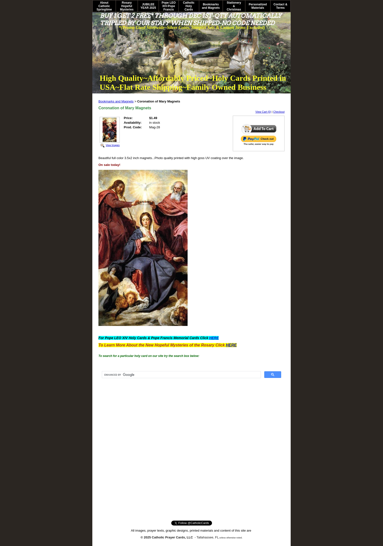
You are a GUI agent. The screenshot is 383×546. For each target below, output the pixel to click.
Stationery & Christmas (234, 6)
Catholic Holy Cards (188, 6)
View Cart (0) (263, 111)
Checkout (279, 111)
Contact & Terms (280, 6)
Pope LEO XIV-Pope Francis (169, 6)
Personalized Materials (258, 6)
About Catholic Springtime (104, 6)
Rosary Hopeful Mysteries (126, 6)
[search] (180, 375)
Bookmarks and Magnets (211, 6)
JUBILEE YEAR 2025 (148, 6)
